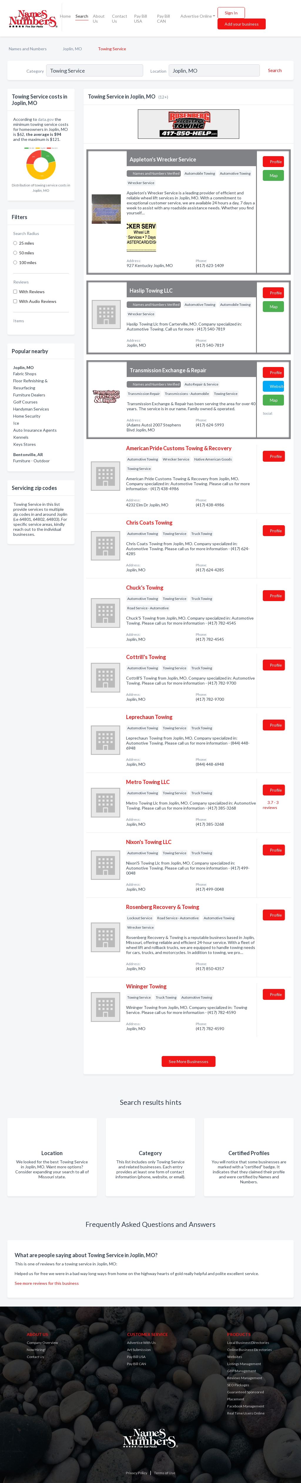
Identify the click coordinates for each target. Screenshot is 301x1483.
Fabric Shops (24, 373)
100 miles (27, 262)
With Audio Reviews (37, 301)
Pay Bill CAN (163, 19)
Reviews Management (244, 1378)
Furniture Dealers (29, 394)
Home (65, 16)
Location (158, 71)
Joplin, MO (72, 48)
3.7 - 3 (271, 805)
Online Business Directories (249, 1349)
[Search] (274, 70)
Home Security (26, 415)
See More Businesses (188, 1061)
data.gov (46, 119)
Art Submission (139, 1349)
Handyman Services (31, 408)
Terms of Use (164, 1473)
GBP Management (241, 1371)
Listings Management (244, 1364)
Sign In (231, 12)
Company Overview (42, 1342)
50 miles (26, 252)
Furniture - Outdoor (31, 460)
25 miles (26, 243)
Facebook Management (245, 1406)
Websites (234, 1356)
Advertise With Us (141, 1342)
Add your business (242, 23)
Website (277, 386)
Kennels (21, 437)
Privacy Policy (136, 1473)
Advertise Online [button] (196, 16)
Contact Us (119, 19)
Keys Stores (24, 444)
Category (35, 71)
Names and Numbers (28, 48)
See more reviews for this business (47, 1283)
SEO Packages (238, 1385)
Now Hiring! (36, 1349)
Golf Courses (25, 401)
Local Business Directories (248, 1342)
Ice (16, 423)
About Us (99, 19)
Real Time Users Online (246, 1413)
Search (82, 16)
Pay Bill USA (140, 19)
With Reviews (32, 291)
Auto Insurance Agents (35, 430)
